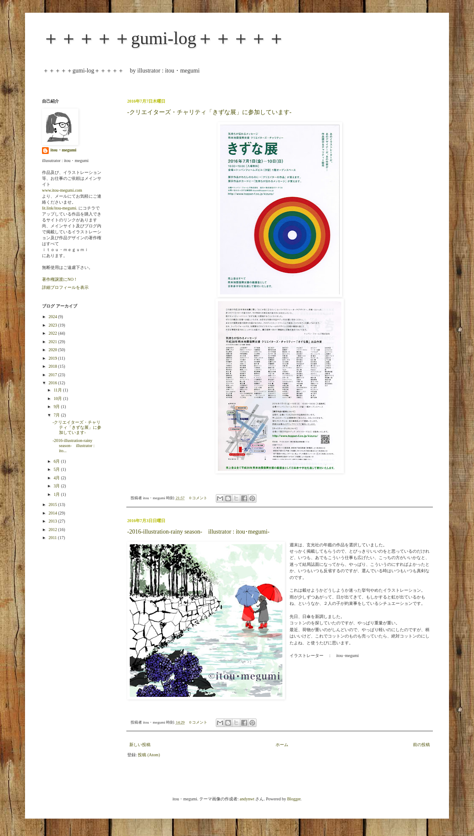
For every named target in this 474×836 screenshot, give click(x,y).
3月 (57, 486)
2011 (53, 537)
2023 (53, 325)
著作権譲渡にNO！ (60, 279)
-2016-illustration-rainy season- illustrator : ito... (74, 445)
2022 (53, 333)
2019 (53, 358)
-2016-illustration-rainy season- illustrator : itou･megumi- (198, 531)
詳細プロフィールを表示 (65, 287)
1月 (57, 494)
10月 (58, 398)
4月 (57, 477)
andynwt (247, 799)
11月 (58, 390)
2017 (53, 374)
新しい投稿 (140, 744)
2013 (53, 521)
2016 (53, 382)
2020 (53, 349)
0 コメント (199, 498)
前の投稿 (421, 744)
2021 (53, 341)
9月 (57, 406)
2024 (53, 316)
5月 (57, 469)
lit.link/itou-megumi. (59, 208)
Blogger (294, 799)
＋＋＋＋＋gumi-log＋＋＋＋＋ (163, 38)
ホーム (282, 744)
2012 (53, 529)
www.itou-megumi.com (62, 190)
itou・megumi (63, 150)
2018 (53, 366)
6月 (57, 461)
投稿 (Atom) (149, 754)
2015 (53, 504)
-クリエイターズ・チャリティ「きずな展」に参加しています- (209, 112)
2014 (53, 513)
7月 (57, 415)
